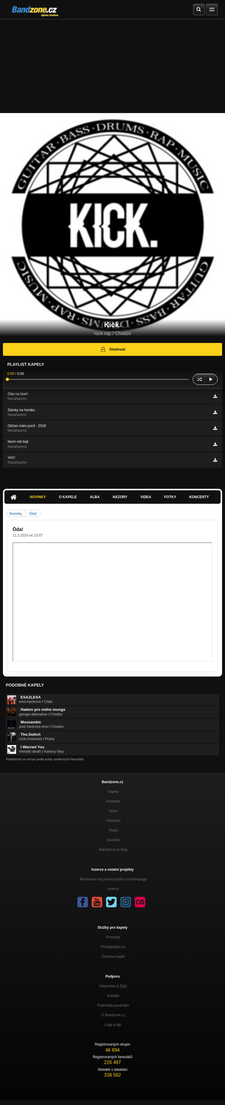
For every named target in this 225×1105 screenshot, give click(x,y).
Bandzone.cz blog (113, 850)
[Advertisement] (112, 63)
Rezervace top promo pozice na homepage (113, 879)
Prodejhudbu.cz (113, 947)
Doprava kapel (113, 956)
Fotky (170, 497)
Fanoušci (113, 821)
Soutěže (113, 840)
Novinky (38, 497)
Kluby (113, 830)
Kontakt (113, 996)
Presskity (113, 937)
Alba (95, 497)
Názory (120, 497)
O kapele (68, 497)
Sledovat (112, 349)
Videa (145, 497)
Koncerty (199, 497)
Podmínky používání (113, 1005)
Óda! (33, 514)
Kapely (113, 792)
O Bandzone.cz (113, 1015)
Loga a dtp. (113, 1025)
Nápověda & (113, 986)
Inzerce (113, 889)
